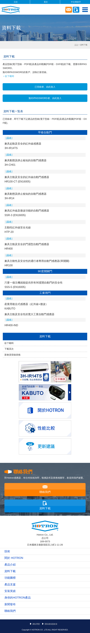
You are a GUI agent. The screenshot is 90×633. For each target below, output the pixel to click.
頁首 (76, 45)
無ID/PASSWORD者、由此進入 (45, 98)
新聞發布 (10, 604)
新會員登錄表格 (12, 354)
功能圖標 (10, 577)
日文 (16, 2)
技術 (7, 551)
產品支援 (10, 584)
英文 (46, 2)
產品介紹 (10, 564)
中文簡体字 (76, 2)
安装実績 (10, 591)
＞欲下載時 (8, 76)
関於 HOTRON (13, 557)
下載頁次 (9, 349)
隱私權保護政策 (51, 624)
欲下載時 (9, 343)
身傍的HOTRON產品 (17, 597)
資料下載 (45, 336)
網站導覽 (36, 624)
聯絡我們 (45, 492)
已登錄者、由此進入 (45, 86)
